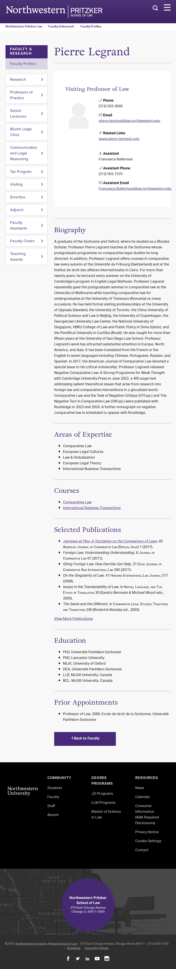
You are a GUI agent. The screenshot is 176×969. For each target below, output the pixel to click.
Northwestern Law (54, 11)
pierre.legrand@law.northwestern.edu (129, 121)
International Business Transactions (92, 508)
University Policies (97, 948)
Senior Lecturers (18, 113)
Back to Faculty (85, 738)
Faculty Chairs (22, 241)
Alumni (53, 815)
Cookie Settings (148, 841)
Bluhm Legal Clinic (20, 132)
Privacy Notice (147, 832)
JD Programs (102, 794)
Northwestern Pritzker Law (24, 27)
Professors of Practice (21, 95)
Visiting (16, 184)
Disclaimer (74, 948)
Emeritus (17, 197)
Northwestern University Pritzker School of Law (46, 944)
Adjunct (16, 209)
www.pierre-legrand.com (119, 139)
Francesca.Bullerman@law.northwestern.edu (135, 189)
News (139, 788)
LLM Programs (103, 803)
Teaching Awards (18, 256)
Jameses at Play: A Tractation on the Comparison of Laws (110, 541)
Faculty (53, 797)
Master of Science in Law (106, 814)
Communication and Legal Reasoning (23, 153)
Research (18, 79)
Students (54, 788)
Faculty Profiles (90, 27)
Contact (141, 850)
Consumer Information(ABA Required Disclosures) (147, 815)
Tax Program (21, 171)
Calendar (142, 797)
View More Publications (73, 619)
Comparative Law (77, 502)
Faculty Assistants (18, 225)
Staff (51, 806)
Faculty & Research (61, 27)
